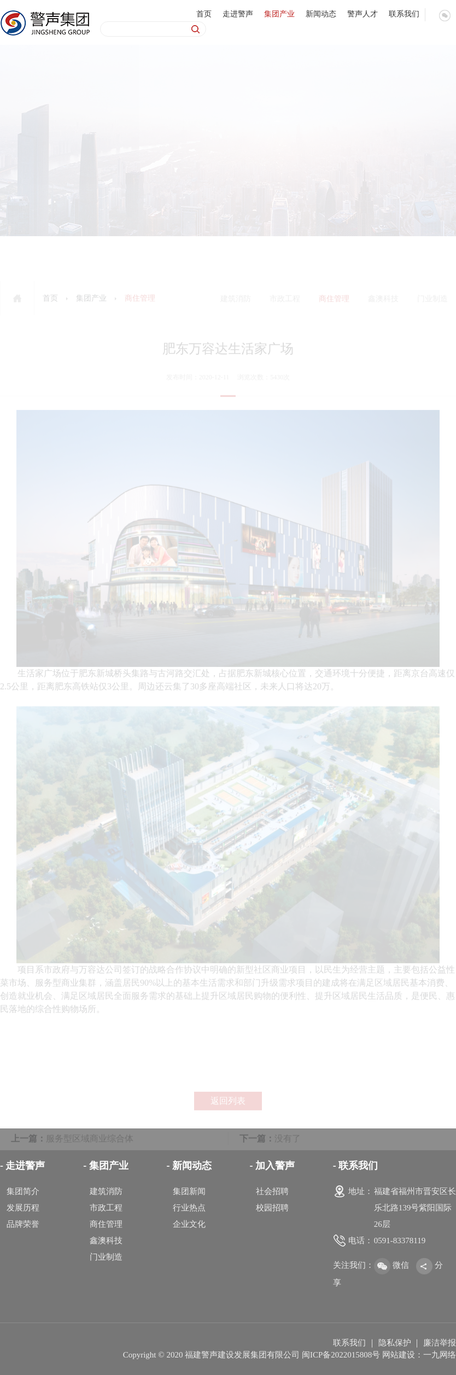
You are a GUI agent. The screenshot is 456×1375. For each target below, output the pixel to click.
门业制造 (106, 1257)
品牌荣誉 (23, 1224)
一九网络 (439, 1354)
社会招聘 (272, 1191)
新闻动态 (321, 13)
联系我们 (404, 13)
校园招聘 (272, 1207)
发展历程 (23, 1207)
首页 (204, 13)
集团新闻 (189, 1191)
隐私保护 (394, 1342)
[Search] (141, 29)
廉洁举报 (439, 1342)
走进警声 (238, 13)
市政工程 (106, 1207)
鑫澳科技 (106, 1240)
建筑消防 (106, 1191)
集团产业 (279, 13)
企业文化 (189, 1224)
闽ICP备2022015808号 (341, 1354)
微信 (391, 1265)
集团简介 (23, 1191)
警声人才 (362, 13)
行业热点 (189, 1207)
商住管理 (106, 1224)
